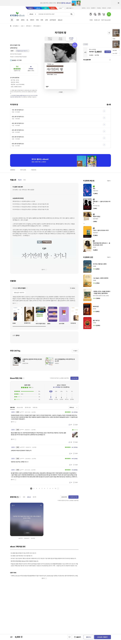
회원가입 (83, 8)
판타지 (32, 20)
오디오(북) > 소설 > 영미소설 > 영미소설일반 (23, 189)
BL (27, 20)
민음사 (12, 50)
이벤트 (91, 20)
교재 (46, 20)
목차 (24, 180)
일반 (17, 20)
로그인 (88, 8)
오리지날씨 (53, 20)
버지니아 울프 (13, 45)
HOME (10, 26)
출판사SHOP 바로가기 (22, 51)
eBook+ (60, 20)
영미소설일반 (36, 26)
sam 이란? (115, 53)
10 (55, 488)
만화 (42, 20)
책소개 (19, 180)
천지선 (15, 48)
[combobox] (32, 14)
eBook (38, 8)
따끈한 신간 (97, 20)
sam (45, 8)
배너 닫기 (118, 3)
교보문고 (30, 8)
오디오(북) (15, 26)
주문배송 (99, 8)
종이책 (34, 497)
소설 (22, 26)
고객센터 (109, 8)
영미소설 (28, 26)
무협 (37, 20)
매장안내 (104, 8)
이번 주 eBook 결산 (105, 20)
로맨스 (23, 20)
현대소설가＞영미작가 (19, 292)
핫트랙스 (53, 8)
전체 (24, 497)
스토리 (60, 8)
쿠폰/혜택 (115, 50)
